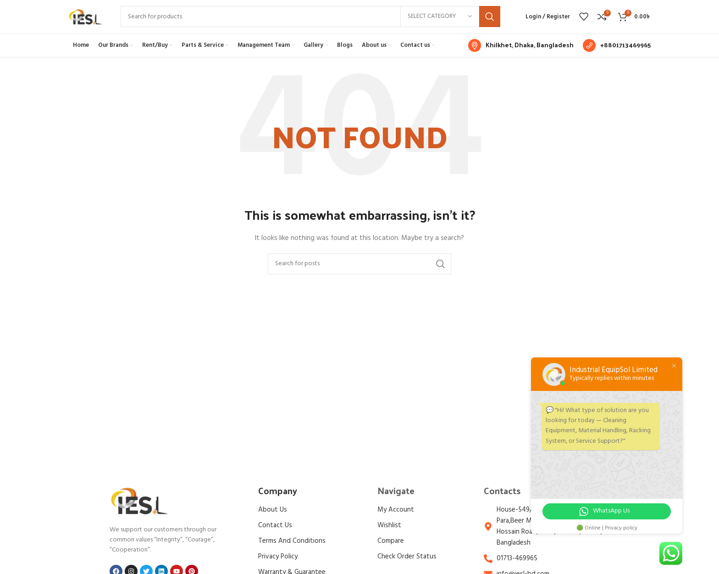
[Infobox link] (521, 60)
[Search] (310, 24)
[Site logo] (85, 24)
